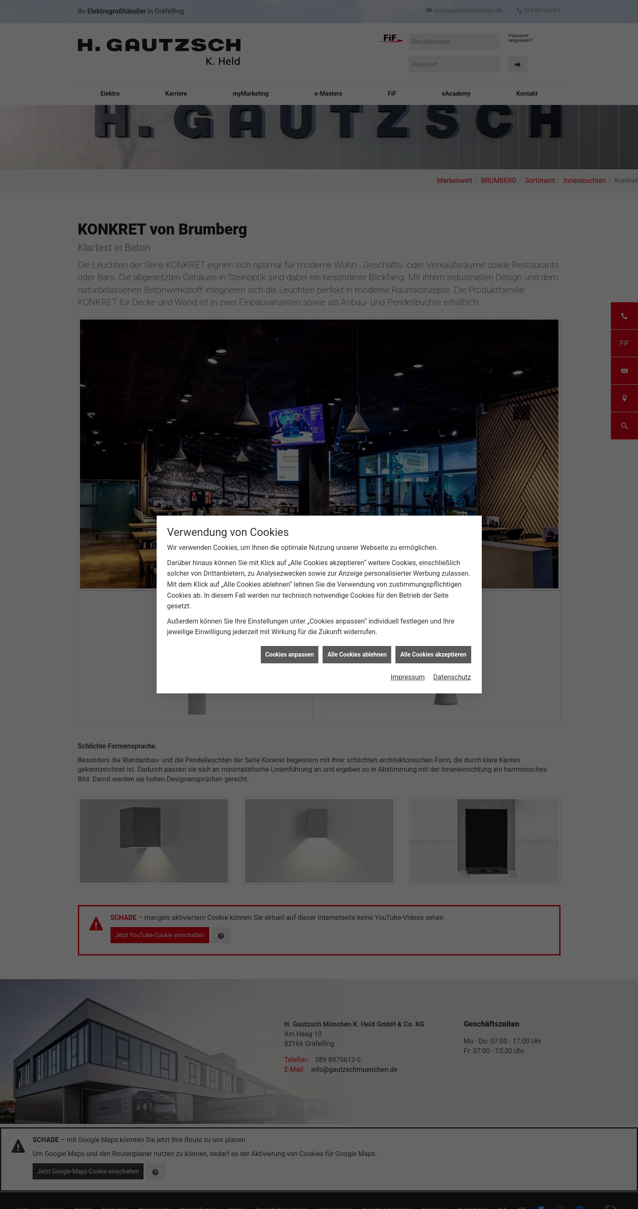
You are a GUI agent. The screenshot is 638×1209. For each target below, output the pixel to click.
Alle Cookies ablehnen (357, 647)
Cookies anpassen (289, 647)
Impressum (408, 670)
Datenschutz (452, 670)
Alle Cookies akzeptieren (433, 647)
